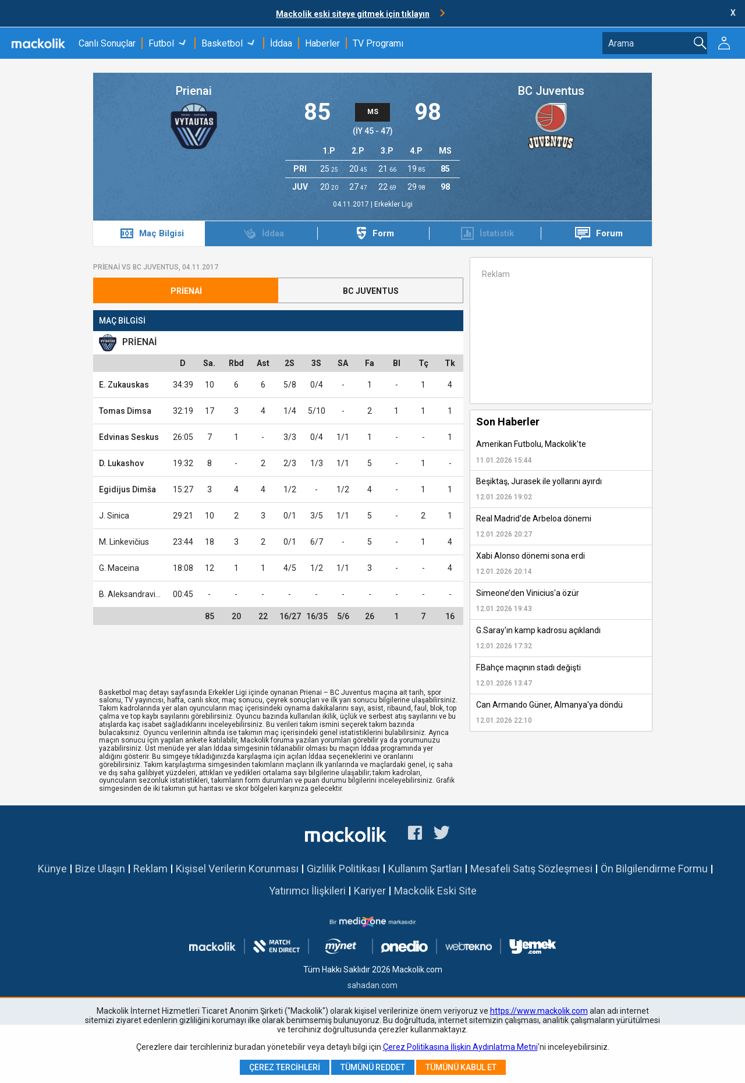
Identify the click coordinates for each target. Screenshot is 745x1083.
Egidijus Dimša (127, 489)
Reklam (150, 868)
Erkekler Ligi (393, 204)
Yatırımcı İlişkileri (307, 891)
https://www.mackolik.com (539, 1010)
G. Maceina (119, 568)
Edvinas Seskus (129, 437)
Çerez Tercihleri (284, 1067)
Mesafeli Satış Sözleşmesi (531, 868)
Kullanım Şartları (425, 868)
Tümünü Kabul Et (460, 1067)
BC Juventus (551, 90)
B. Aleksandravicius (134, 594)
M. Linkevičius (124, 541)
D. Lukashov (121, 463)
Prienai (194, 90)
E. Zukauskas (124, 384)
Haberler (322, 43)
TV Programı (378, 43)
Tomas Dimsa (125, 411)
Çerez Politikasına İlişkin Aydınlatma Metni (460, 1047)
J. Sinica (114, 515)
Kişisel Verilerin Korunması (237, 868)
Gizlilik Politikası (343, 868)
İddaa (281, 43)
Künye (52, 868)
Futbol (161, 43)
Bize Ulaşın (100, 868)
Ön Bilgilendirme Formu (654, 868)
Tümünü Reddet (372, 1067)
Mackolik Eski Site (435, 891)
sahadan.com (372, 985)
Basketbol (222, 43)
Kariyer (370, 891)
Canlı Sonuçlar (107, 43)
